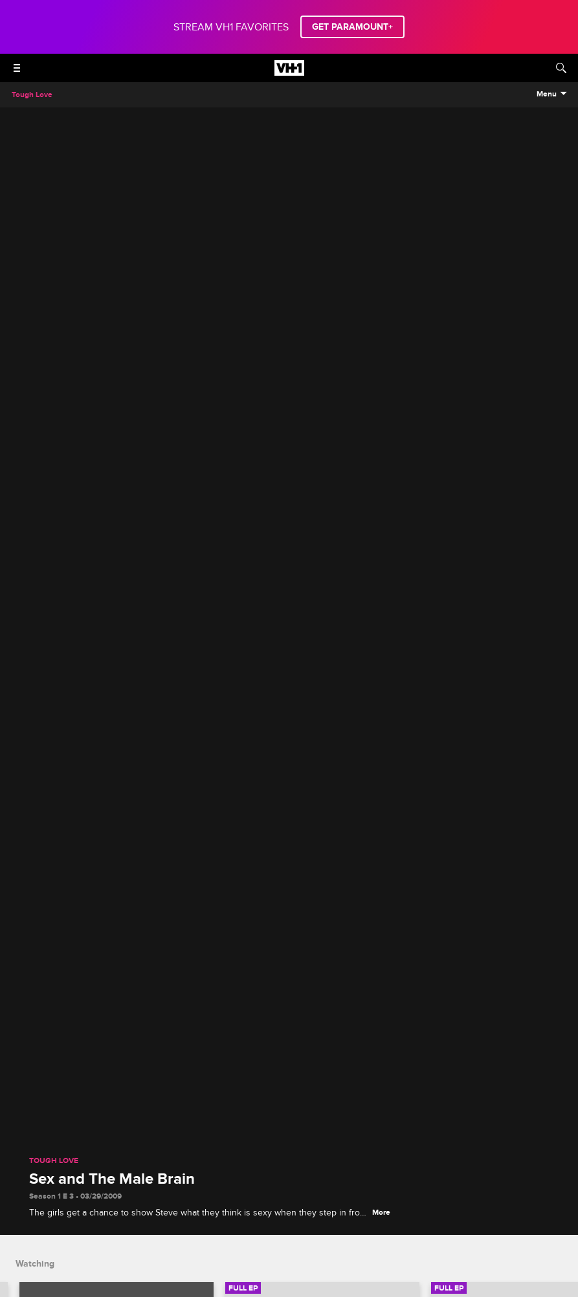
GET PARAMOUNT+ (352, 26)
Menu (547, 94)
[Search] (561, 68)
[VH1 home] (289, 72)
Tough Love (53, 1161)
